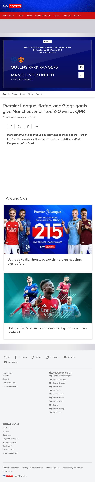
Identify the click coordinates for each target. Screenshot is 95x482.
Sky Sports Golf (55, 391)
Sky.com (6, 428)
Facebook (20, 357)
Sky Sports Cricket (57, 388)
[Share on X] (19, 126)
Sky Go (6, 435)
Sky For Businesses (10, 442)
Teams (77, 16)
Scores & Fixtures (43, 15)
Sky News (7, 431)
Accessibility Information (73, 467)
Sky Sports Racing (56, 413)
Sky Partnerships (10, 446)
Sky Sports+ (54, 410)
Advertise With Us (10, 457)
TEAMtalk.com (9, 384)
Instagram (52, 357)
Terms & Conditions (11, 467)
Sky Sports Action (56, 402)
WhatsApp (10, 362)
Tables (57, 15)
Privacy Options (52, 467)
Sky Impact (7, 450)
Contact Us (7, 471)
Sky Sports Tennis (56, 399)
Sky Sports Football (57, 384)
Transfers (66, 15)
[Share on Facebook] (11, 126)
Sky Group (7, 439)
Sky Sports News (56, 406)
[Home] (12, 6)
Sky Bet (6, 377)
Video (14, 94)
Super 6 (6, 380)
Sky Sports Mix (55, 417)
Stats (22, 94)
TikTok (35, 357)
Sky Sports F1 (54, 395)
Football (8, 16)
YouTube (69, 357)
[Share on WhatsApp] (28, 126)
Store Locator (8, 453)
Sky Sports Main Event (58, 377)
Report (6, 94)
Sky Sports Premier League (60, 380)
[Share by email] (36, 126)
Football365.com (10, 388)
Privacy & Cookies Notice (32, 467)
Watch (29, 15)
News (21, 15)
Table (30, 94)
